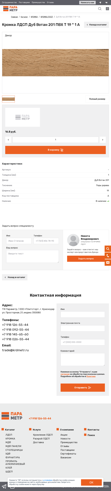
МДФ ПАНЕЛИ (13, 446)
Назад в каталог (96, 24)
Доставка (38, 442)
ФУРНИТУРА (12, 457)
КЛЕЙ (8, 467)
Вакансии (65, 457)
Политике (91, 376)
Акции (63, 435)
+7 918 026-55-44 (15, 339)
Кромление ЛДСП (43, 435)
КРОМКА (10, 438)
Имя (8, 235)
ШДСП (9, 471)
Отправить (82, 387)
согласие (65, 374)
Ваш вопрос (12, 248)
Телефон (38, 235)
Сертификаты (68, 453)
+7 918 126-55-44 (15, 325)
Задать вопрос (86, 258)
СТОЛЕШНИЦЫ (14, 450)
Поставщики (24, 2)
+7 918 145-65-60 (15, 334)
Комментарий (67, 351)
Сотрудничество (9, 2)
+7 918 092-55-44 (15, 329)
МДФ (8, 442)
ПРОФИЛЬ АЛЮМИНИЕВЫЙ (15, 462)
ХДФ (7, 453)
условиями (48, 480)
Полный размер (97, 99)
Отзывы (50, 2)
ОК (91, 482)
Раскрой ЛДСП (41, 438)
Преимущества (38, 2)
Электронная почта (70, 323)
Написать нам (87, 3)
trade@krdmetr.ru (15, 350)
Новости (65, 438)
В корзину (55, 149)
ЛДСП (8, 435)
